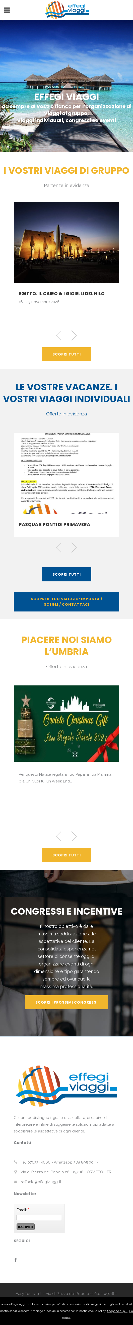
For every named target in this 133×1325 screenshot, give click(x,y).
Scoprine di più (117, 1311)
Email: (23, 1210)
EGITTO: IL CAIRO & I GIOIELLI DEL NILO (62, 293)
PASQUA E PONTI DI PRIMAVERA (54, 524)
